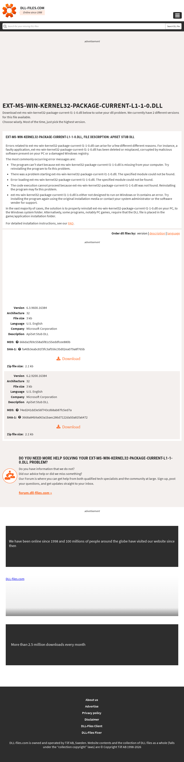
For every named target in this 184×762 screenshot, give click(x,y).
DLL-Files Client (91, 726)
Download (71, 359)
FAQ (70, 223)
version (142, 233)
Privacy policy (91, 712)
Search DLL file (173, 26)
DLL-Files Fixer (92, 732)
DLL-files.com (15, 579)
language (173, 233)
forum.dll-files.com (34, 492)
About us (92, 699)
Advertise (91, 706)
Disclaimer (92, 719)
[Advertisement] (92, 72)
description (157, 233)
